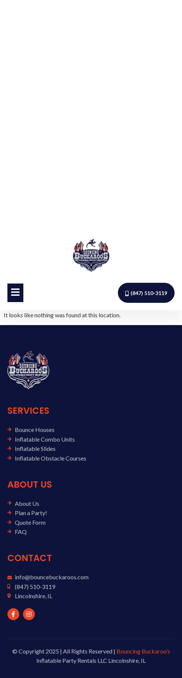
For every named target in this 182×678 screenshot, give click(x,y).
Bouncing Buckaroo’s (143, 651)
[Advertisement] (91, 116)
